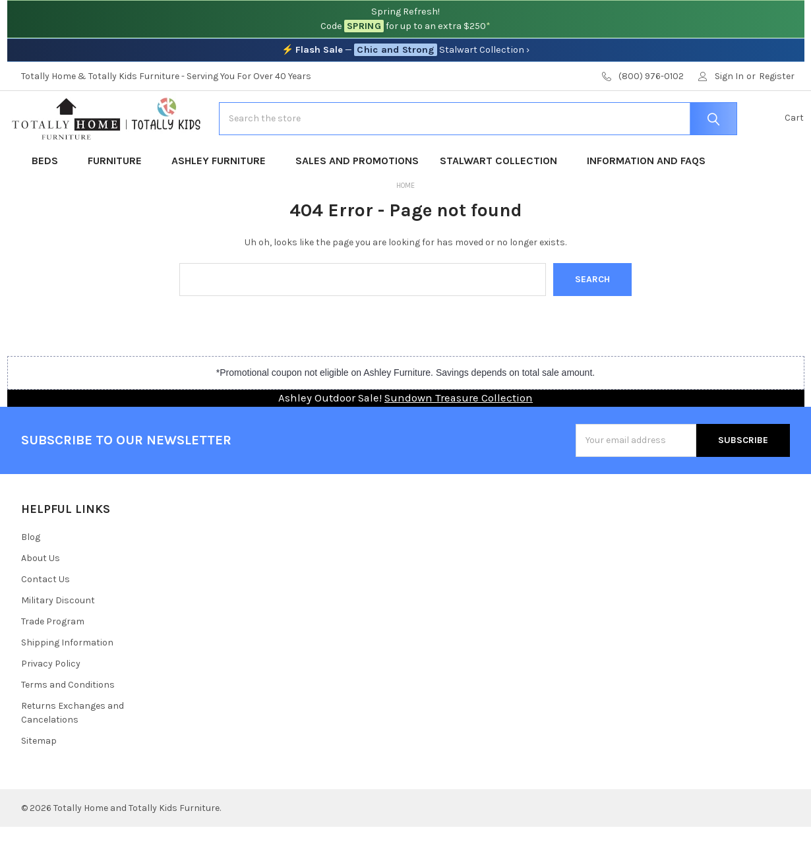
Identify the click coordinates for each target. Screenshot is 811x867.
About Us (40, 598)
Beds (49, 200)
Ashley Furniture (222, 200)
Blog (30, 577)
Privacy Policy (50, 703)
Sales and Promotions (357, 200)
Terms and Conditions (68, 725)
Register (777, 76)
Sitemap (39, 781)
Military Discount (58, 640)
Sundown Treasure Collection (458, 439)
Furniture (119, 200)
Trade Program (52, 661)
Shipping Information (67, 682)
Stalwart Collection (503, 200)
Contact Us (45, 619)
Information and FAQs (646, 200)
